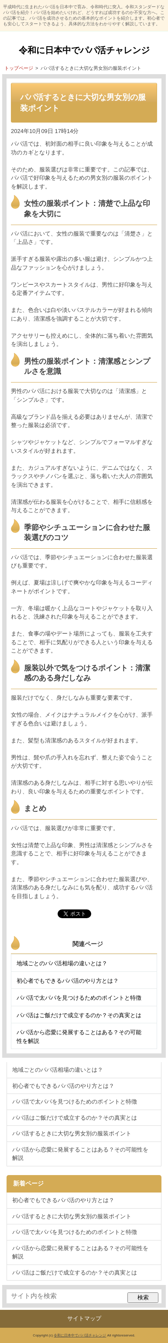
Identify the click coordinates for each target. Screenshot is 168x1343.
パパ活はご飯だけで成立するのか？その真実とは (79, 1015)
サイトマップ (84, 1318)
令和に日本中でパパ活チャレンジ (84, 50)
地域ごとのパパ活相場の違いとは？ (62, 963)
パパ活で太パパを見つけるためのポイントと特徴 (79, 997)
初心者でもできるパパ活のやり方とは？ (68, 980)
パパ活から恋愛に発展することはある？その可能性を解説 (79, 1036)
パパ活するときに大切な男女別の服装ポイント (71, 1133)
